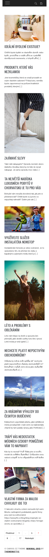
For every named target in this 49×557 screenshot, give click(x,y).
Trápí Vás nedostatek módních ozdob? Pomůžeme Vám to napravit (23, 441)
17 (20, 538)
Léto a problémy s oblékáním (17, 327)
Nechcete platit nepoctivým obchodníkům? (24, 353)
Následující (29, 538)
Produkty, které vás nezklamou (18, 69)
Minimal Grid (33, 549)
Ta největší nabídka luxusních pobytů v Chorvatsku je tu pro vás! (22, 183)
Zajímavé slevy (14, 158)
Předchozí (10, 533)
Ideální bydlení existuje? (22, 46)
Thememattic (11, 552)
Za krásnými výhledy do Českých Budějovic (21, 413)
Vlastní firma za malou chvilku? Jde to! (21, 501)
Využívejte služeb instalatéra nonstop (19, 240)
